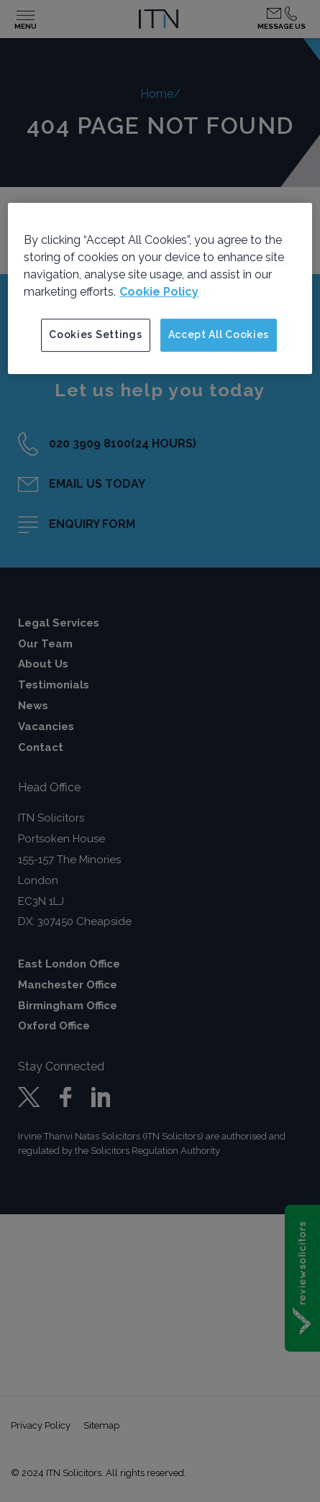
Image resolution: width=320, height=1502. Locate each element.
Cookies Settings (95, 334)
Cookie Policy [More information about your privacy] (158, 292)
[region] (160, 288)
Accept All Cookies (219, 334)
